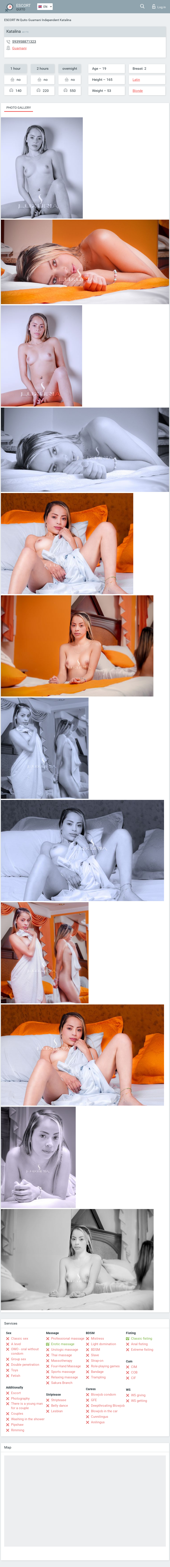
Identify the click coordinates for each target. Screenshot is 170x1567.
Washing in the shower (27, 1419)
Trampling (98, 1377)
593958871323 (24, 41)
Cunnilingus (99, 1417)
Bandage (97, 1372)
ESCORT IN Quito (15, 20)
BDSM (95, 1350)
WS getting (139, 1401)
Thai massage (61, 1355)
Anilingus (98, 1422)
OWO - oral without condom (25, 1351)
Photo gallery (18, 107)
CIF (133, 1378)
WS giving (138, 1395)
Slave (95, 1355)
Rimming (17, 1430)
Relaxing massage (64, 1377)
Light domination (103, 1344)
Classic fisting (141, 1339)
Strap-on (97, 1361)
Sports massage (63, 1372)
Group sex (18, 1359)
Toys (14, 1370)
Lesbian (57, 1411)
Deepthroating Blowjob (108, 1406)
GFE (94, 1400)
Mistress (97, 1339)
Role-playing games (105, 1366)
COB (134, 1372)
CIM (134, 1367)
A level (16, 1344)
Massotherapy (61, 1361)
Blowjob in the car (104, 1411)
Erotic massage (62, 1344)
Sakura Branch (61, 1383)
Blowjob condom (103, 1395)
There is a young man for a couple (27, 1406)
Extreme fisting (142, 1350)
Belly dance (59, 1406)
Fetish (15, 1376)
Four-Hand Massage (66, 1366)
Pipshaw (17, 1425)
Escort (16, 1393)
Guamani (34, 20)
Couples (17, 1414)
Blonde (138, 91)
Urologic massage (64, 1350)
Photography (20, 1399)
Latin (136, 80)
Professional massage (67, 1339)
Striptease (58, 1400)
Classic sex (19, 1339)
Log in (159, 6)
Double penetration (25, 1365)
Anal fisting (139, 1344)
